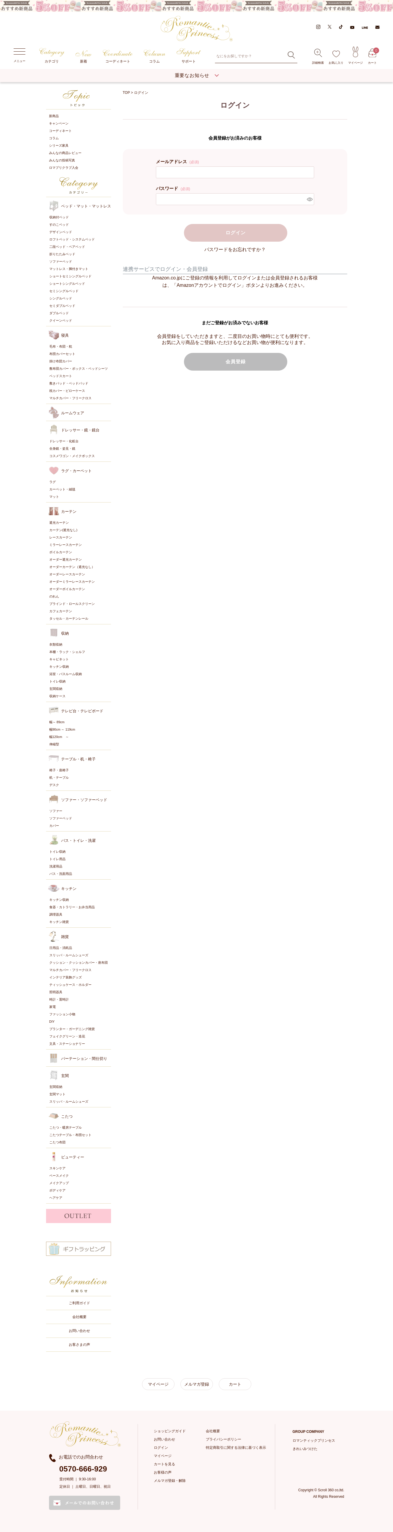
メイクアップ (59, 1182)
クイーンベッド (60, 320)
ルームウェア (72, 412)
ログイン (161, 1447)
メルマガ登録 (196, 1383)
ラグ (52, 481)
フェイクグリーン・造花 (67, 1035)
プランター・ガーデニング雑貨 (72, 1028)
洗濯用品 (55, 866)
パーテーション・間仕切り (84, 1058)
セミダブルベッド (62, 305)
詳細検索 (318, 56)
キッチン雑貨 (59, 921)
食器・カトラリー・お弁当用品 (72, 906)
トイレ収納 (57, 680)
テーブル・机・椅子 (78, 758)
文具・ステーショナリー (67, 1043)
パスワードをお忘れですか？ (235, 248)
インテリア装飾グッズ (65, 976)
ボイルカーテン (60, 551)
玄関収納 (55, 688)
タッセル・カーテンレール (68, 618)
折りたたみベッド (62, 253)
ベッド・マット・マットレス (86, 205)
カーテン (68, 511)
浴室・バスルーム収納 (65, 673)
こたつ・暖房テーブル (65, 1127)
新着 (83, 56)
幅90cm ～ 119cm (62, 729)
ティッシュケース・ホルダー (70, 984)
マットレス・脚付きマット (68, 268)
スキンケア (57, 1167)
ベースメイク (59, 1175)
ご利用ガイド (79, 1302)
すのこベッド (59, 224)
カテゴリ (51, 55)
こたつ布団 (57, 1141)
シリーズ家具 (59, 145)
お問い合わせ (79, 1330)
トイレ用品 (57, 858)
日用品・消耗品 (60, 947)
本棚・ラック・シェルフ (67, 651)
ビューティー (72, 1156)
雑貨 (65, 936)
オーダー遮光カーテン (65, 559)
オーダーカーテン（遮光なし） (72, 566)
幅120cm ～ (59, 736)
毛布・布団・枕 (60, 346)
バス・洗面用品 (60, 873)
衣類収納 (55, 644)
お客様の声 (163, 1472)
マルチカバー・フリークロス (70, 397)
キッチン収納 (59, 666)
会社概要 (79, 1316)
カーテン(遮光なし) (63, 529)
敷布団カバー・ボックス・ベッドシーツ (78, 368)
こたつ (67, 1116)
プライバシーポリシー (223, 1439)
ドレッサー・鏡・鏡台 (80, 429)
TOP (126, 92)
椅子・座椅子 (59, 769)
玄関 (65, 1075)
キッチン (68, 888)
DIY (52, 1021)
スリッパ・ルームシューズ (68, 954)
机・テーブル (59, 777)
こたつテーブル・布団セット (70, 1134)
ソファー (55, 810)
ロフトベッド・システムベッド (72, 238)
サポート (189, 55)
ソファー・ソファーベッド (84, 799)
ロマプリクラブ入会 (63, 167)
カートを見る (164, 1463)
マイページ (355, 55)
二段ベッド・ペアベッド (67, 246)
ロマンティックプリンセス (314, 1440)
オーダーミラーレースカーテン (72, 581)
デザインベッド (60, 231)
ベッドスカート (60, 375)
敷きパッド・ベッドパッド (68, 382)
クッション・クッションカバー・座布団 (78, 962)
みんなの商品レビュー (65, 152)
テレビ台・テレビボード (82, 710)
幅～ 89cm (57, 721)
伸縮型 (54, 743)
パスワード (173, 187)
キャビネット (59, 658)
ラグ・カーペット (76, 470)
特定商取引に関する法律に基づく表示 (236, 1447)
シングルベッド (60, 297)
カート (372, 56)
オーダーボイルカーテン (67, 588)
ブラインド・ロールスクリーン (72, 603)
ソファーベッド (60, 261)
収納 (65, 633)
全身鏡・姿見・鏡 (62, 448)
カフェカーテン (60, 610)
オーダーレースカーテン (67, 573)
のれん (54, 596)
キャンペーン (59, 123)
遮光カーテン (59, 522)
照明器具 (55, 991)
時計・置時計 (59, 999)
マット (54, 496)
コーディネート (118, 56)
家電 (52, 1006)
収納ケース (57, 695)
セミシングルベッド (64, 290)
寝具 (65, 335)
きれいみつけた (305, 1448)
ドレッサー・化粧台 (64, 440)
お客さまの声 (79, 1344)
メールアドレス (177, 160)
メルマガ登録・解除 (170, 1480)
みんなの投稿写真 (62, 160)
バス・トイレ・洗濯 (78, 840)
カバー (54, 825)
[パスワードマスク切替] (309, 198)
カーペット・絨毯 (62, 488)
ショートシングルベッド (67, 283)
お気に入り (336, 57)
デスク (54, 784)
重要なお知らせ (192, 75)
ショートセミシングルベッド (70, 275)
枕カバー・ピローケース (67, 390)
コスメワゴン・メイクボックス (72, 455)
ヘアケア (55, 1197)
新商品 (54, 115)
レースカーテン (60, 537)
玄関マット (57, 1093)
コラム (154, 56)
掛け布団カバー (60, 360)
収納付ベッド (59, 216)
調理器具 (55, 914)
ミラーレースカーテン (65, 544)
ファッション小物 (62, 1013)
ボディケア (57, 1189)
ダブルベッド (59, 312)
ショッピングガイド (170, 1430)
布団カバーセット (62, 353)
